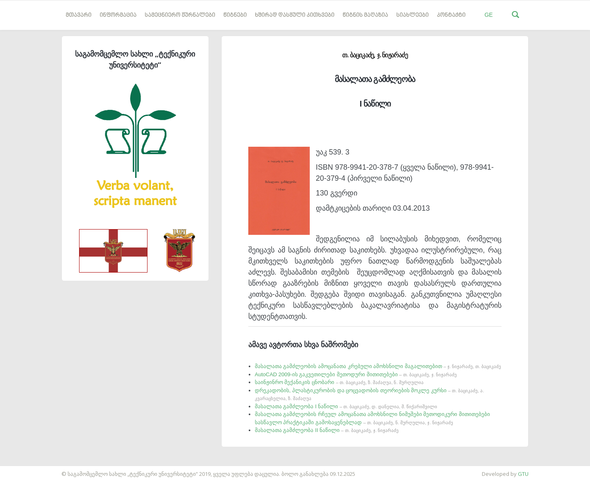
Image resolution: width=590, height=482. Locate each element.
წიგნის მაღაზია (365, 15)
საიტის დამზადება (24, 469)
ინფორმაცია (118, 15)
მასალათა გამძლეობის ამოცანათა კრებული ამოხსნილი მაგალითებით (378, 366)
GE (488, 14)
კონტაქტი (451, 15)
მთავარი (78, 15)
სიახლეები (412, 15)
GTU (523, 473)
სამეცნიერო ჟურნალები (180, 15)
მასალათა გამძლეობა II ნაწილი (327, 430)
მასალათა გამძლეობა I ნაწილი (346, 406)
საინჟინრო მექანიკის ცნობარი (339, 382)
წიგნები (235, 15)
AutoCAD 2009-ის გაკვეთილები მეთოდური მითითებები (356, 374)
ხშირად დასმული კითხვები (294, 15)
